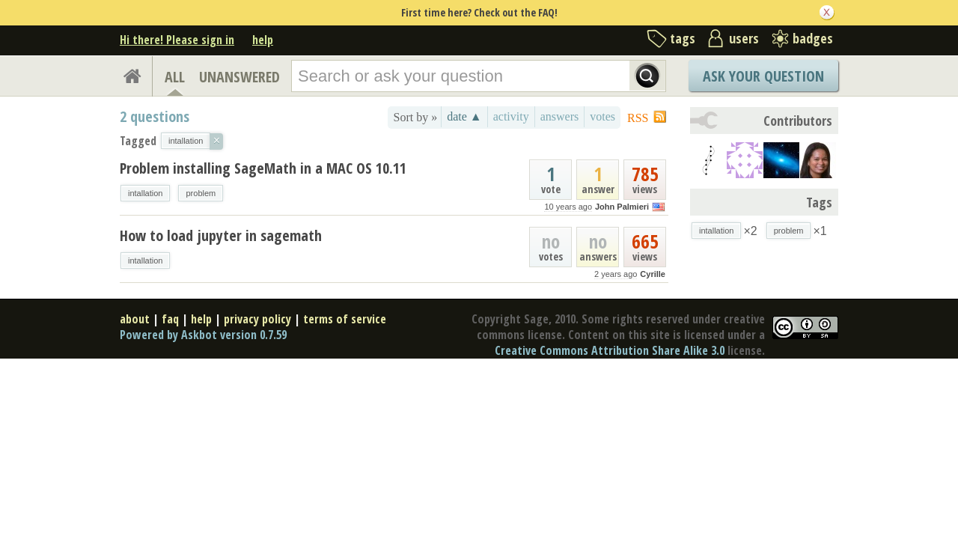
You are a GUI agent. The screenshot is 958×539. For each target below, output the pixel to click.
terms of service (344, 319)
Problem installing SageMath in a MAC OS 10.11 (263, 168)
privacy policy (257, 319)
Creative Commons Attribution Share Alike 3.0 (609, 350)
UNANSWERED (239, 77)
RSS (637, 118)
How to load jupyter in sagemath (221, 235)
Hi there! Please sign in (177, 39)
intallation (145, 193)
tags (682, 38)
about (135, 319)
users (744, 38)
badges (813, 38)
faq (170, 319)
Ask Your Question (763, 76)
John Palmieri (622, 206)
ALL (175, 77)
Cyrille (652, 274)
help (262, 39)
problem (201, 193)
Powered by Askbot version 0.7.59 (203, 334)
